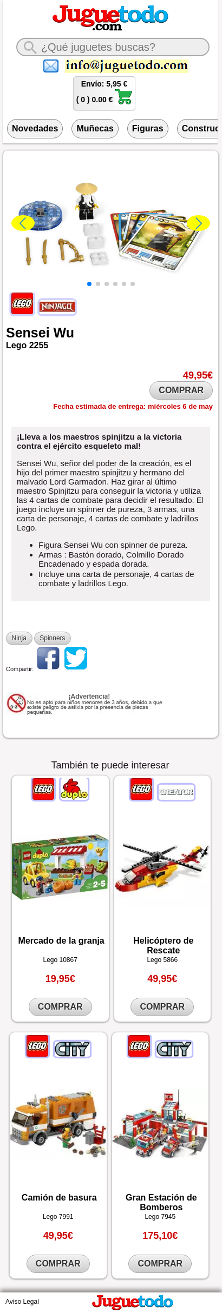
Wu (64, 332)
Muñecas (94, 128)
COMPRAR (181, 390)
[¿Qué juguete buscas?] (113, 47)
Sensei (28, 332)
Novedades (35, 128)
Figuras (148, 128)
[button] (89, 284)
